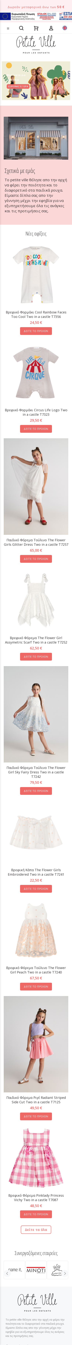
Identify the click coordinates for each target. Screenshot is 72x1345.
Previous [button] (7, 1273)
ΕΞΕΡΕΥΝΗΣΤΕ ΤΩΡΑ (18, 86)
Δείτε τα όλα (36, 1229)
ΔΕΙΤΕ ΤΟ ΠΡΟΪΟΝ (36, 331)
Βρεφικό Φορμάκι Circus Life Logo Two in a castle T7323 (36, 412)
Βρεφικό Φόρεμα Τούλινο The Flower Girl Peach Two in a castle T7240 (36, 970)
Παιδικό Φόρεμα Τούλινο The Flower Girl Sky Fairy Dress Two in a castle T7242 (36, 772)
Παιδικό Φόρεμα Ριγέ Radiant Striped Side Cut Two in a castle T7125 (36, 1099)
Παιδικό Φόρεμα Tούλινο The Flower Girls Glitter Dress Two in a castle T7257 (36, 542)
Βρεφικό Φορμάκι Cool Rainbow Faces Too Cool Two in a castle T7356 (36, 314)
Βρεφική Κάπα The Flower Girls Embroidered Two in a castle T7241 (36, 872)
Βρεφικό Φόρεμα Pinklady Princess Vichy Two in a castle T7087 (36, 1197)
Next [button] (64, 1273)
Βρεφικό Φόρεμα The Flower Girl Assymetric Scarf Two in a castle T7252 (36, 640)
